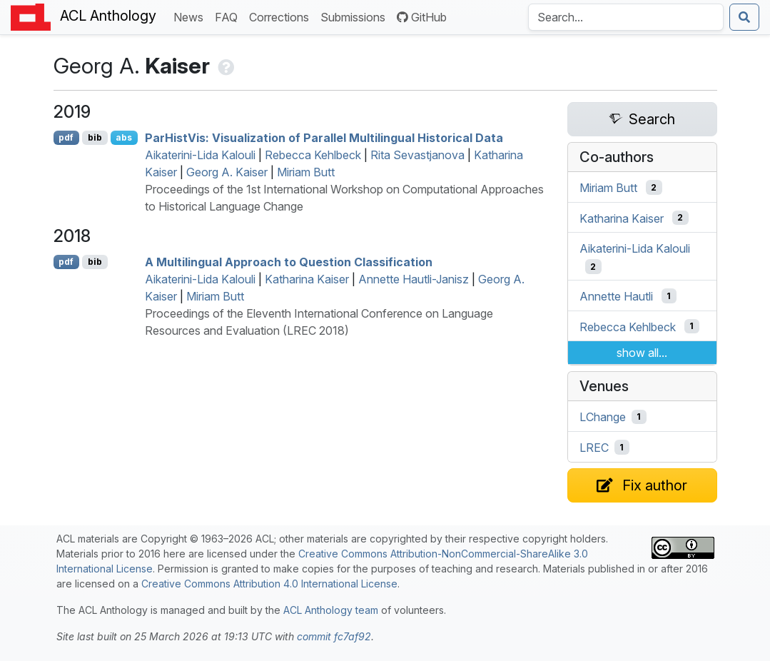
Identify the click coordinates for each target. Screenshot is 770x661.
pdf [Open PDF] (66, 137)
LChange (602, 417)
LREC (594, 447)
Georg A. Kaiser (227, 172)
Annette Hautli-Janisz (413, 279)
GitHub (422, 17)
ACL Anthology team (330, 610)
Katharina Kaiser (307, 279)
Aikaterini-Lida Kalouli (200, 155)
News (191, 16)
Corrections (282, 16)
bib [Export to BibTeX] (95, 137)
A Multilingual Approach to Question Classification (288, 262)
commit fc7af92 (334, 636)
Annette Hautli (616, 296)
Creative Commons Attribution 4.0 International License (269, 583)
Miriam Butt (306, 172)
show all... (642, 352)
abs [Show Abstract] (124, 137)
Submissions (355, 16)
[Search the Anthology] (626, 17)
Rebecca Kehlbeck (313, 155)
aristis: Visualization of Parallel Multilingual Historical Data (324, 138)
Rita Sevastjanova (417, 155)
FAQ (229, 16)
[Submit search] (744, 17)
